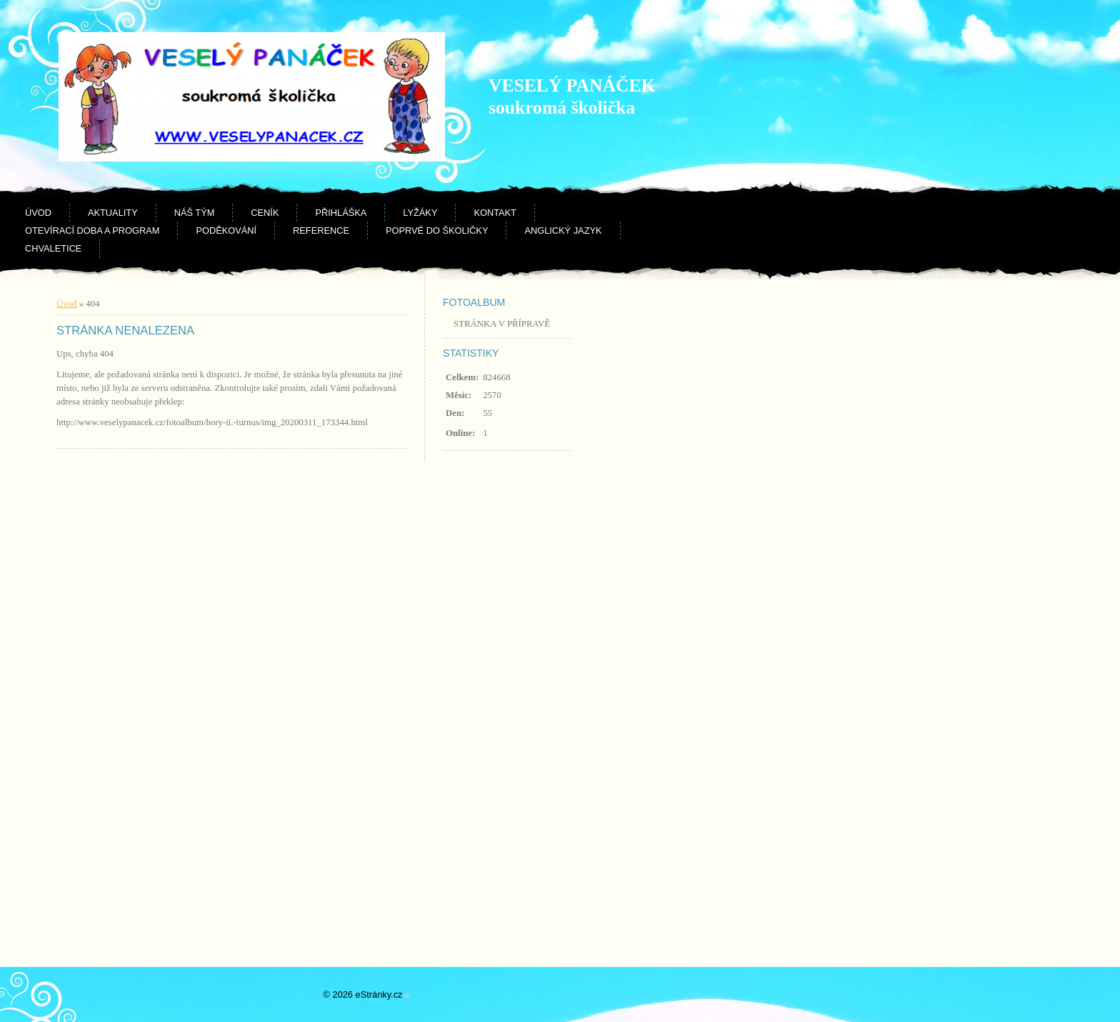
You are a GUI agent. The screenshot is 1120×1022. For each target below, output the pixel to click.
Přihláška (340, 212)
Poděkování (226, 230)
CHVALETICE (53, 248)
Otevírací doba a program (92, 230)
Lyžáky (420, 212)
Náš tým (194, 212)
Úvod (38, 212)
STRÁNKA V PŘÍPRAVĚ (502, 324)
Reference (321, 230)
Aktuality (113, 212)
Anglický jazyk (562, 230)
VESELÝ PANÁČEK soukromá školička (572, 96)
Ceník (265, 212)
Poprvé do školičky (437, 230)
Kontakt (495, 212)
